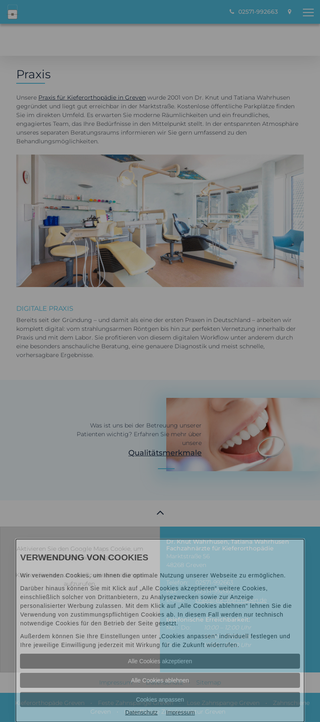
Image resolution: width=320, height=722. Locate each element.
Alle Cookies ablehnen (160, 680)
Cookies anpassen (160, 699)
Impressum (180, 712)
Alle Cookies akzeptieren (160, 661)
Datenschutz (141, 712)
